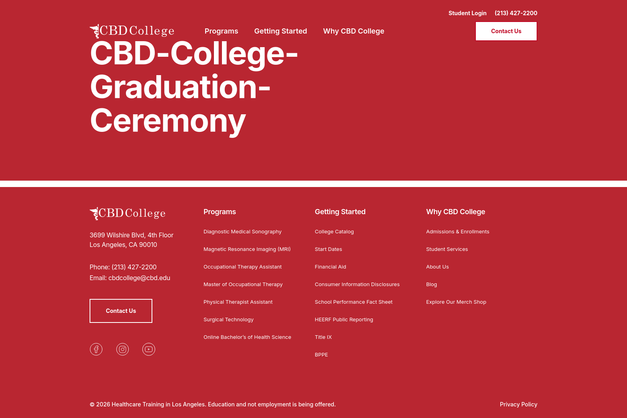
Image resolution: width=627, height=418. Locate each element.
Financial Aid (331, 260)
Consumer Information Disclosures (344, 280)
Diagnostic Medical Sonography (246, 224)
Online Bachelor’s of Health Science (239, 339)
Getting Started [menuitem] (280, 26)
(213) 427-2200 (516, 8)
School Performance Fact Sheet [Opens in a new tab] (357, 301)
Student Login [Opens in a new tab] (468, 8)
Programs (220, 205)
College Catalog (336, 224)
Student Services (448, 242)
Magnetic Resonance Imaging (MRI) (243, 245)
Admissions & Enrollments (460, 224)
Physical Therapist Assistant (241, 301)
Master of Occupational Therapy (246, 284)
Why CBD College (455, 205)
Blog (432, 277)
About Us (438, 260)
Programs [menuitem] (221, 26)
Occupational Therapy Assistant (246, 266)
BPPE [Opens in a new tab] (322, 354)
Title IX (324, 336)
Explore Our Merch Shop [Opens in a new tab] (458, 295)
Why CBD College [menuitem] (353, 26)
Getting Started (340, 205)
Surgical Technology (231, 319)
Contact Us (506, 26)
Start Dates (329, 242)
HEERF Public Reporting (346, 319)
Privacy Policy (518, 404)
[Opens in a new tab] (96, 342)
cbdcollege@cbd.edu (139, 271)
